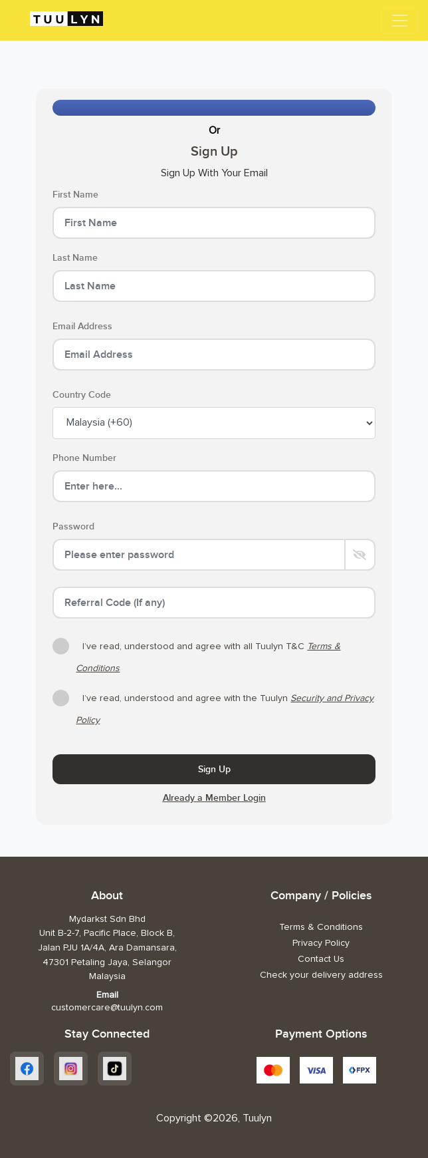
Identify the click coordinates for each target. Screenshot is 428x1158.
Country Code (82, 394)
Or (214, 130)
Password (73, 526)
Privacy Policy (321, 943)
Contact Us (321, 959)
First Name (75, 194)
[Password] (199, 555)
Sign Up (214, 769)
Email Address (82, 326)
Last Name (75, 257)
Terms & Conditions (321, 927)
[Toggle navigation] (399, 20)
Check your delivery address (321, 975)
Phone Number (84, 458)
